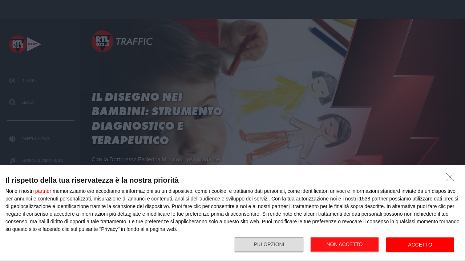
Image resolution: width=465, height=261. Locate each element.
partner (43, 191)
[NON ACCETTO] (452, 179)
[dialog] (232, 213)
